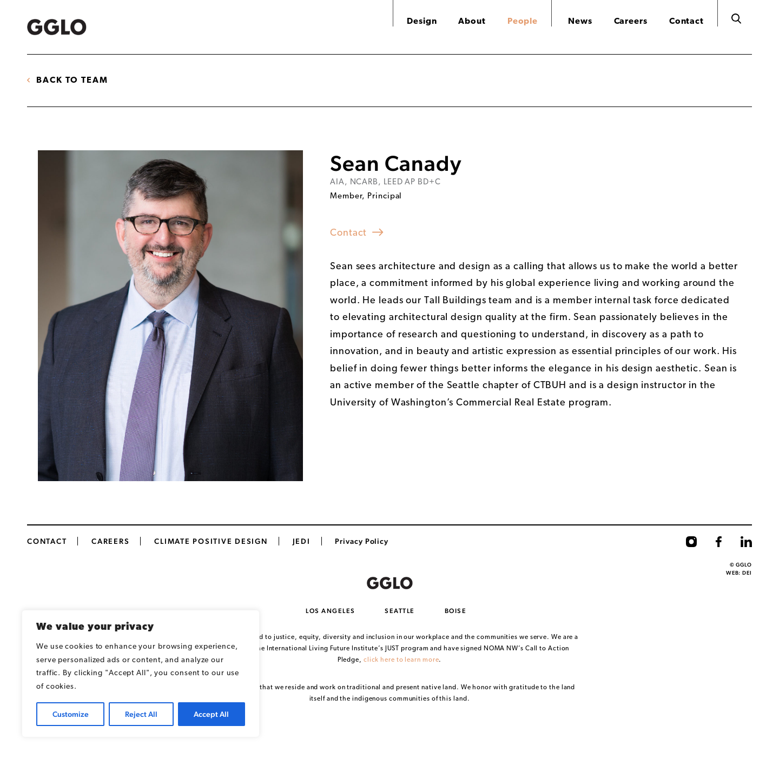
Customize (70, 714)
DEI (747, 573)
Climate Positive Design (210, 541)
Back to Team (72, 80)
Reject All (141, 714)
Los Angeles (330, 611)
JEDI (302, 541)
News (580, 21)
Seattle (400, 611)
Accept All (211, 714)
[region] (141, 673)
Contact (686, 21)
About (472, 21)
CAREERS (110, 541)
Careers (631, 21)
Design (422, 21)
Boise (456, 611)
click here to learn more (401, 660)
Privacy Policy (361, 541)
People (522, 21)
